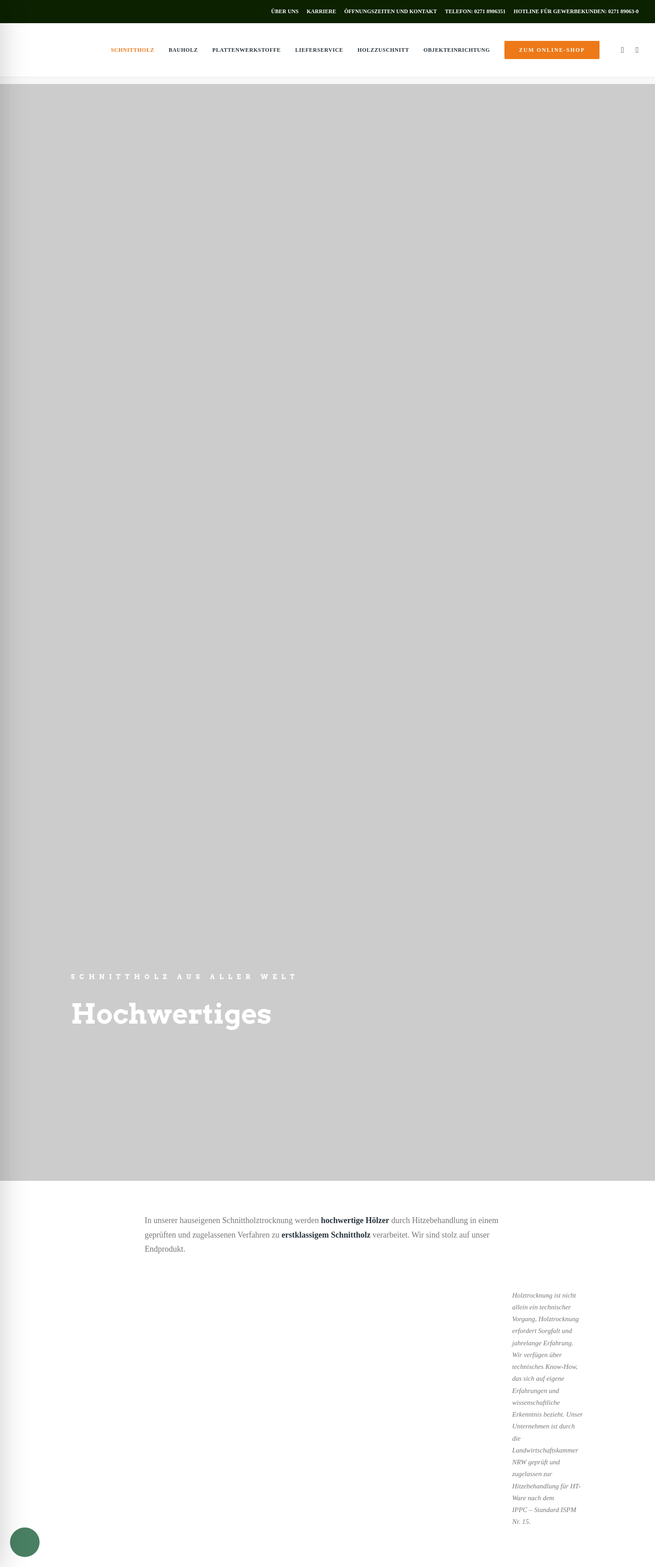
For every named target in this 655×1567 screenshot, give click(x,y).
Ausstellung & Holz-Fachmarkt (59, 1443)
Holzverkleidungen (42, 1395)
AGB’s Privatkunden (160, 1550)
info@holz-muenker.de (396, 1439)
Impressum (84, 1550)
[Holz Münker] (34, 53)
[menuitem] (286, 11)
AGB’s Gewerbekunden (216, 1550)
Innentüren (31, 1408)
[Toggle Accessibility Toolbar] (24, 1542)
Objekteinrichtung (456, 53)
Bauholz (183, 53)
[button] (621, 53)
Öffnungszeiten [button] (393, 1472)
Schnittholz (132, 53)
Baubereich (380, 786)
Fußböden (30, 1419)
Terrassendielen (37, 1431)
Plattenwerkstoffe (246, 53)
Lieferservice (319, 53)
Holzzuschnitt (383, 53)
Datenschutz (116, 1550)
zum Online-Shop (64, 1461)
